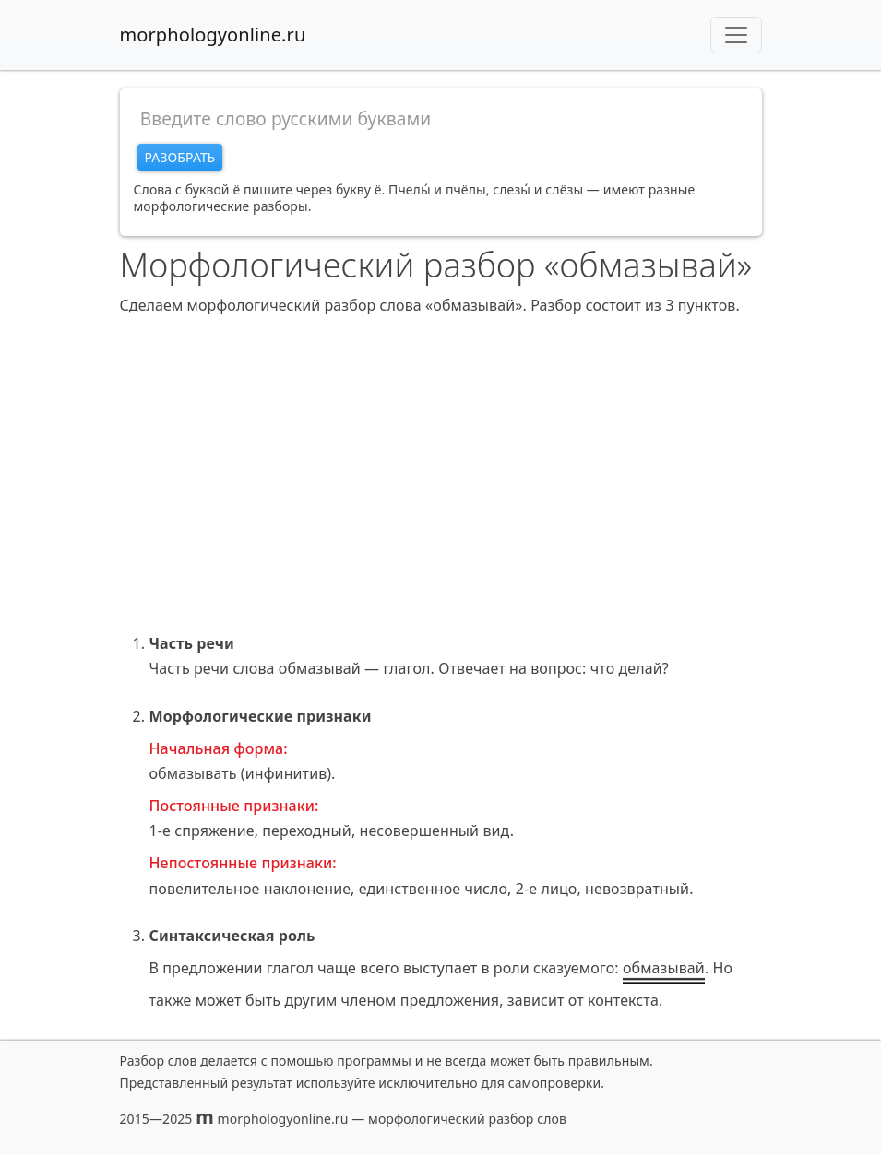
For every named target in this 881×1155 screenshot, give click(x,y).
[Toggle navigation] (736, 35)
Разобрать (180, 157)
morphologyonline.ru (213, 34)
